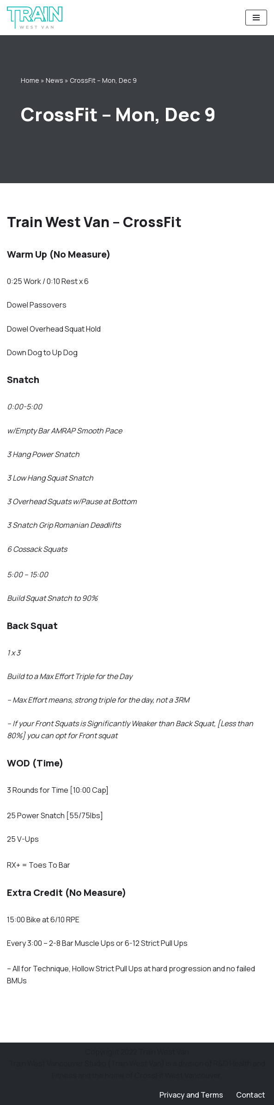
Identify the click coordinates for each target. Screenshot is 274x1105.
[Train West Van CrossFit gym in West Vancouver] (34, 17)
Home (30, 80)
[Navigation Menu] (256, 17)
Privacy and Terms (191, 1095)
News (54, 80)
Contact (250, 1095)
